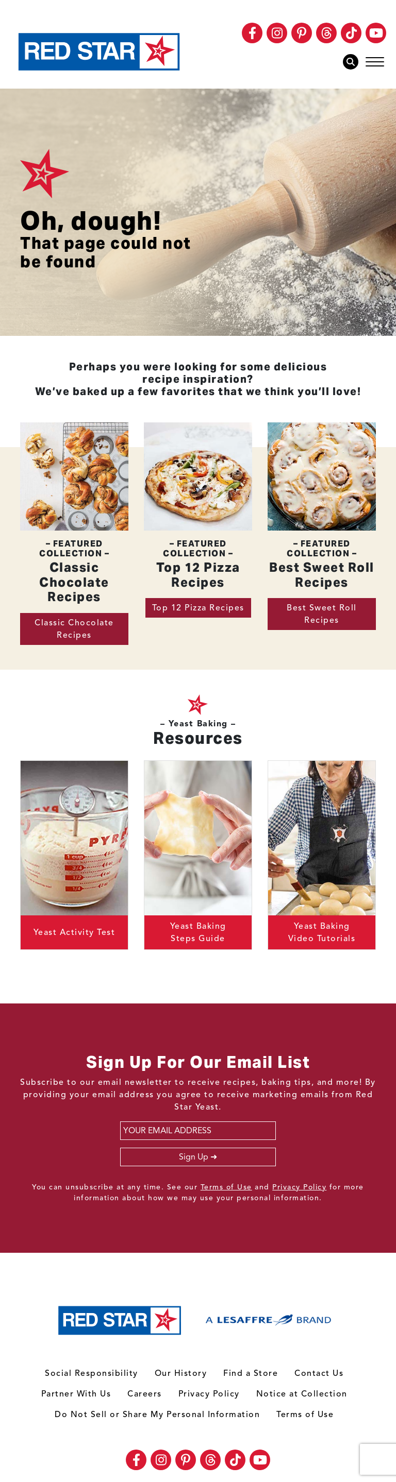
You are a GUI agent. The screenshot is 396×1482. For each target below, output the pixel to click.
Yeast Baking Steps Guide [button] (198, 932)
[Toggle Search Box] (353, 62)
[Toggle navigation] (375, 62)
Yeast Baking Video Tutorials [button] (322, 932)
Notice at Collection (302, 1394)
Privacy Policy (299, 1187)
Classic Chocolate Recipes (74, 629)
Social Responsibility (91, 1373)
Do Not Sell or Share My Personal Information (157, 1414)
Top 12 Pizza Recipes (198, 608)
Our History (181, 1373)
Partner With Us (76, 1394)
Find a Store (250, 1373)
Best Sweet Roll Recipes (322, 614)
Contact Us (318, 1373)
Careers (144, 1394)
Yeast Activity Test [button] (75, 932)
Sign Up (193, 1157)
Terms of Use (226, 1187)
